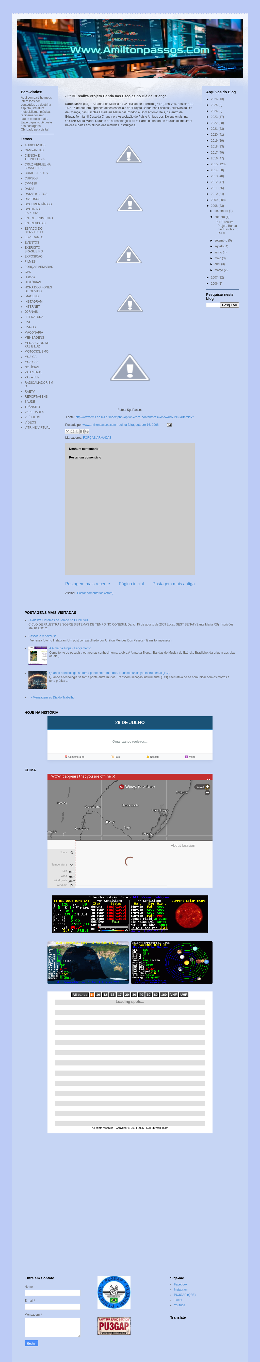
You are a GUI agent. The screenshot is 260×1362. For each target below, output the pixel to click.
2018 (215, 146)
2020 (215, 134)
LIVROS (30, 327)
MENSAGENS (34, 337)
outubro (220, 217)
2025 (215, 105)
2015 (215, 164)
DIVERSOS (32, 199)
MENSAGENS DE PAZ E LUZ (37, 344)
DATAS (29, 189)
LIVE (28, 322)
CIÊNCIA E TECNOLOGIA (35, 157)
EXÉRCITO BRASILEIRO (34, 249)
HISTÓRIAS (33, 282)
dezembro (222, 211)
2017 (215, 152)
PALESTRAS (33, 372)
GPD (28, 272)
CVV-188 (31, 183)
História (30, 277)
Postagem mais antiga (174, 583)
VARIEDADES (34, 412)
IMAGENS (32, 296)
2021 (215, 129)
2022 (215, 123)
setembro (221, 240)
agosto (219, 246)
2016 (215, 158)
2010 (215, 194)
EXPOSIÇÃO (34, 256)
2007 (215, 277)
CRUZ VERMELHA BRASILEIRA (38, 166)
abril (218, 264)
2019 (215, 140)
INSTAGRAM (33, 301)
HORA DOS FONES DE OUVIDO (38, 289)
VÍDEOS (30, 422)
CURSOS (31, 178)
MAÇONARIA (34, 332)
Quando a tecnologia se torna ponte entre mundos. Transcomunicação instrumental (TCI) (109, 673)
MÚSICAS (32, 362)
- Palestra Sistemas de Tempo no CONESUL (58, 620)
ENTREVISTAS (35, 223)
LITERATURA (34, 317)
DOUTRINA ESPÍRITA (32, 211)
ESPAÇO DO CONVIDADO (34, 230)
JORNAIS (31, 312)
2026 (215, 99)
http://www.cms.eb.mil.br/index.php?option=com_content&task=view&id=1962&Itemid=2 (134, 417)
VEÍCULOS (32, 417)
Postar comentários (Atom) (95, 593)
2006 (215, 283)
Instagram (180, 1289)
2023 (215, 117)
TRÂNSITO (32, 407)
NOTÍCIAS (32, 367)
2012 (215, 182)
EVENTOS (32, 242)
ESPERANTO (34, 237)
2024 (215, 111)
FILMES (30, 261)
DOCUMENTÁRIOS (38, 204)
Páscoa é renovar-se (42, 636)
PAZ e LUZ (32, 377)
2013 (215, 176)
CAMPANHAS (34, 150)
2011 (215, 188)
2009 (215, 200)
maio (218, 258)
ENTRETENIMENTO (39, 218)
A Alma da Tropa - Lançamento (70, 648)
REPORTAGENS (36, 396)
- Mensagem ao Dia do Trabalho (52, 697)
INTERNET (32, 306)
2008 (215, 206)
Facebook (180, 1284)
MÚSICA (31, 357)
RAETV (30, 391)
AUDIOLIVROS (35, 145)
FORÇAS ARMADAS (97, 437)
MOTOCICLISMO (36, 351)
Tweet (178, 1300)
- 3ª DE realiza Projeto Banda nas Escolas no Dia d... (226, 227)
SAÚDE (30, 401)
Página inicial (131, 583)
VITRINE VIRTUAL (37, 427)
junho (219, 252)
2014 (215, 170)
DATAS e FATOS (36, 194)
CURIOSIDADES (36, 173)
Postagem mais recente (87, 583)
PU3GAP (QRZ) (185, 1295)
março (219, 270)
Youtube (179, 1305)
